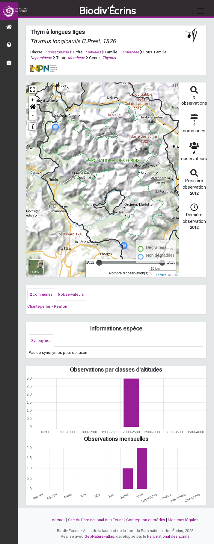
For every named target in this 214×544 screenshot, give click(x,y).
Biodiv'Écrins (107, 11)
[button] (33, 108)
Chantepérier (38, 306)
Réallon (60, 306)
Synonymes (41, 340)
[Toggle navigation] (200, 11)
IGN (175, 275)
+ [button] (32, 100)
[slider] (99, 263)
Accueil (58, 520)
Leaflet (161, 275)
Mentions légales (183, 520)
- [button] (32, 115)
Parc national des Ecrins (168, 536)
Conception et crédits (145, 520)
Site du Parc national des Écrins (95, 520)
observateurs (71, 294)
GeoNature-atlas (99, 536)
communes (41, 294)
